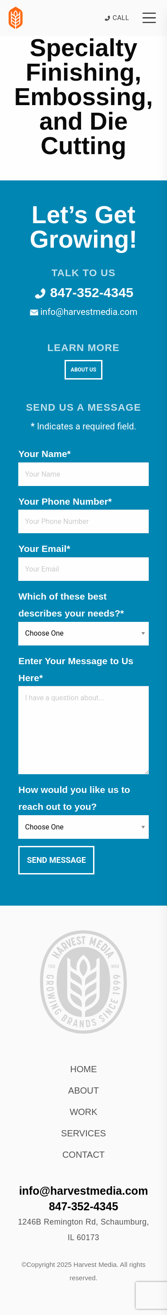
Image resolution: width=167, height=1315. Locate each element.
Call (116, 18)
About (83, 1090)
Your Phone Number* (65, 501)
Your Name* (44, 454)
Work (83, 1112)
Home (83, 1069)
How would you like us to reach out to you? (74, 798)
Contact (83, 1155)
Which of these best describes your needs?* (71, 604)
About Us (83, 370)
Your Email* (44, 548)
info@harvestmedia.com (84, 311)
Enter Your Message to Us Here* (75, 669)
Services (83, 1133)
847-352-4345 (84, 292)
